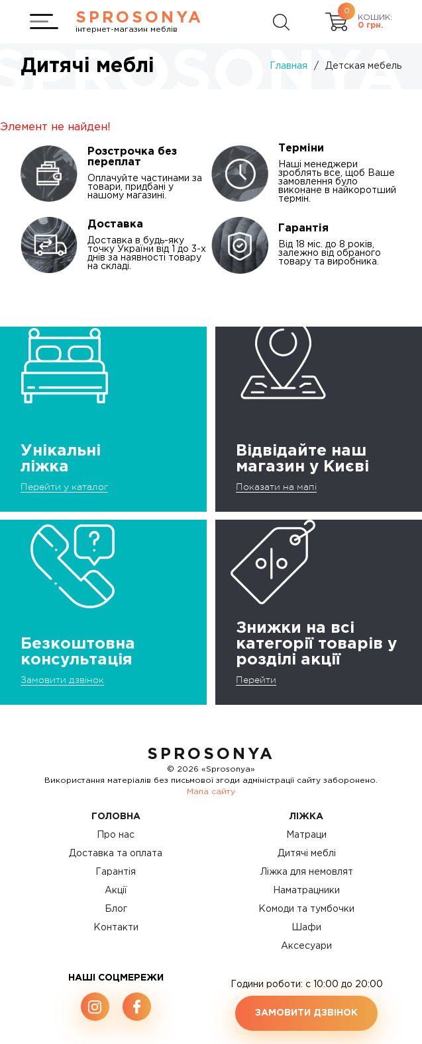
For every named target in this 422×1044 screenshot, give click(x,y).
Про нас (115, 835)
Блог (116, 909)
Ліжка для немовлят (306, 872)
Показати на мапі (276, 486)
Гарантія (115, 872)
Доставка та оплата (115, 854)
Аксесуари (306, 946)
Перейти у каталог (64, 486)
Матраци (306, 835)
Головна (115, 817)
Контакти (115, 928)
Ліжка (306, 817)
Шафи (306, 928)
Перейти (256, 679)
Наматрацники (306, 891)
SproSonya (211, 754)
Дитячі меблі (307, 854)
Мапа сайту (211, 791)
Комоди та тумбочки (306, 909)
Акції (116, 891)
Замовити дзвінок (62, 679)
